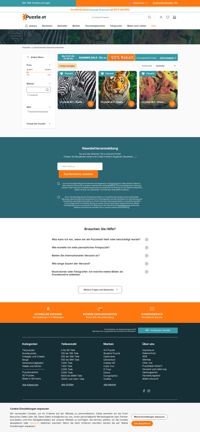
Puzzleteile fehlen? (152, 366)
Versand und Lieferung (154, 369)
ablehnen (35, 423)
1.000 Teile (66, 363)
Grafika (107, 378)
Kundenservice (124, 205)
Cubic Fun (108, 366)
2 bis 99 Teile (68, 350)
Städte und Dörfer (31, 366)
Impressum (148, 350)
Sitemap (146, 359)
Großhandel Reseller (163, 3)
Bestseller (62, 26)
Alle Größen (67, 384)
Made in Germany (31, 378)
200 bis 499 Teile (70, 356)
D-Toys (107, 369)
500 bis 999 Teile (70, 359)
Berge (25, 359)
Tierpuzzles (28, 350)
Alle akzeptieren (142, 423)
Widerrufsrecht (150, 378)
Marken (76, 26)
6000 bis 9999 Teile (71, 375)
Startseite (26, 47)
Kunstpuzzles (29, 353)
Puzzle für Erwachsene (37, 112)
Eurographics (110, 375)
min (28, 75)
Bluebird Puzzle (111, 353)
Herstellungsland (151, 375)
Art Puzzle (109, 350)
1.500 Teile (66, 366)
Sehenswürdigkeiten (32, 363)
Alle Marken (109, 384)
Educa (106, 372)
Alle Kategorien (30, 384)
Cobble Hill (109, 363)
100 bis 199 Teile (69, 353)
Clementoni (109, 359)
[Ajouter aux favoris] (92, 75)
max (49, 75)
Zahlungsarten (150, 372)
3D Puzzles (28, 375)
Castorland (109, 356)
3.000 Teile (67, 372)
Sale (153, 26)
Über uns (147, 362)
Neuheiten (47, 26)
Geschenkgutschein (95, 26)
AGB (144, 356)
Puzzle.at (113, 183)
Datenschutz (149, 353)
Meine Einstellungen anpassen (149, 417)
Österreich (139, 3)
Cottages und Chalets (33, 356)
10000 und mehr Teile (72, 378)
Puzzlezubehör (30, 372)
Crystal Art (32, 95)
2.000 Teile (67, 369)
